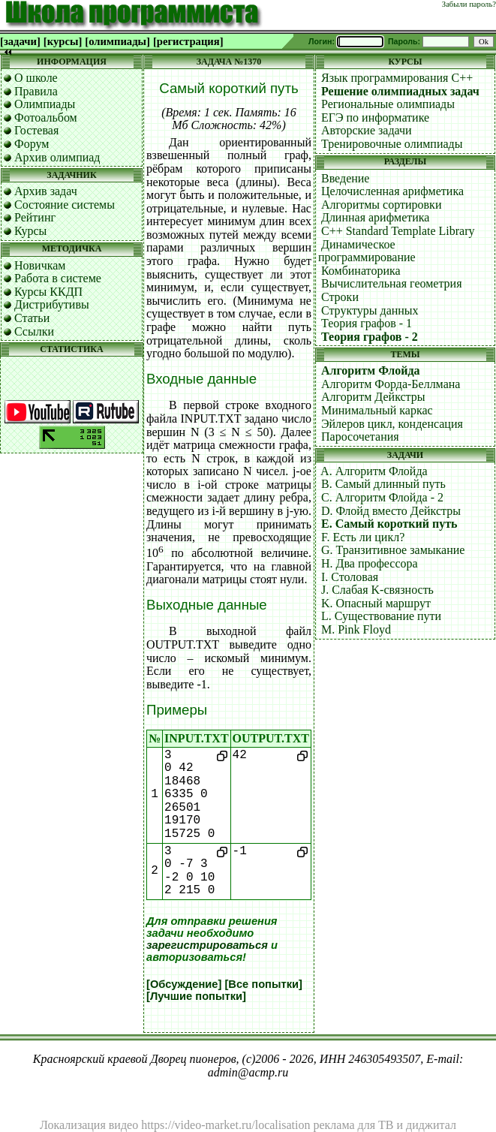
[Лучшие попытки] (196, 996)
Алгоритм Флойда (370, 370)
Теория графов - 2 (369, 336)
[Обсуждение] (183, 984)
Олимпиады (44, 104)
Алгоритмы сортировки (381, 204)
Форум (31, 143)
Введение (345, 178)
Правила (36, 91)
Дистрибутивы (51, 304)
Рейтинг (35, 217)
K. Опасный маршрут (376, 603)
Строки (340, 297)
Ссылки (34, 331)
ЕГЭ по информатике (375, 117)
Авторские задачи (366, 130)
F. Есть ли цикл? (362, 537)
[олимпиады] (117, 41)
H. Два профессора (369, 563)
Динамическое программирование (367, 251)
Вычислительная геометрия (391, 283)
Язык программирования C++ (397, 77)
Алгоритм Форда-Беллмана (390, 384)
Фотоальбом (45, 117)
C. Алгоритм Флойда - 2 (382, 497)
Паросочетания (360, 436)
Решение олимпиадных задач (400, 91)
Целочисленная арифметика (392, 191)
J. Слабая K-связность (377, 589)
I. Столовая (349, 577)
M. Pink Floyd (356, 629)
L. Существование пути (381, 616)
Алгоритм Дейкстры (373, 396)
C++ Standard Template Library (398, 230)
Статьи (32, 318)
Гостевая (36, 130)
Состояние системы (64, 204)
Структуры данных (370, 310)
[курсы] (63, 41)
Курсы (30, 230)
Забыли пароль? (469, 4)
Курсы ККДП (48, 291)
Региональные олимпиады (388, 104)
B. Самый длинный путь (383, 483)
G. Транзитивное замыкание (392, 549)
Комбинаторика (361, 270)
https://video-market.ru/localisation (225, 1124)
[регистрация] (188, 41)
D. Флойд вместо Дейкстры (391, 510)
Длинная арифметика (375, 217)
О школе (36, 77)
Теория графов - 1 (366, 323)
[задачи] (20, 41)
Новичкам (39, 265)
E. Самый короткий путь (389, 523)
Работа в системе (57, 278)
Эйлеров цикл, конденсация (392, 423)
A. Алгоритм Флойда (374, 471)
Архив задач (45, 191)
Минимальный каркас (377, 410)
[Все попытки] (263, 984)
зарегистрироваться (207, 945)
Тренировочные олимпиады (391, 143)
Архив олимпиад (57, 157)
